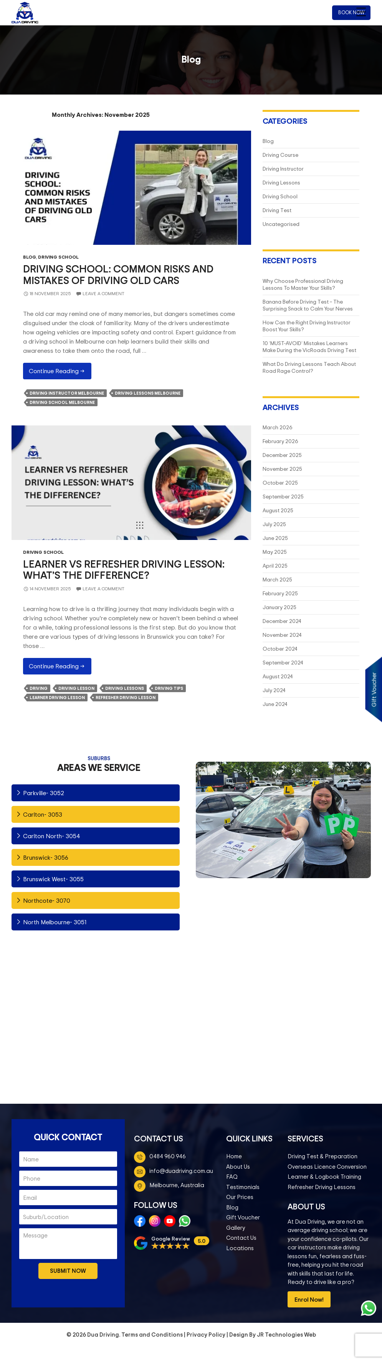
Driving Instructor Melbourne (67, 393)
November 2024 (282, 634)
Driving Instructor (283, 168)
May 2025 (275, 551)
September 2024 (283, 662)
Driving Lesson (76, 688)
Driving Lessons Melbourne (147, 393)
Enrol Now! (309, 1299)
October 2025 (280, 482)
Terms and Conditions (152, 1334)
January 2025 (279, 607)
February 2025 (280, 593)
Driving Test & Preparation (322, 1156)
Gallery (235, 1228)
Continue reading (60, 372)
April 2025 (275, 565)
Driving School (58, 257)
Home (234, 1156)
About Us (238, 1167)
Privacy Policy (206, 1334)
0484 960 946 (167, 1156)
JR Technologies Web (286, 1334)
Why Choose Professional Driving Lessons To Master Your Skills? (303, 284)
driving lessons (124, 688)
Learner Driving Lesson (57, 697)
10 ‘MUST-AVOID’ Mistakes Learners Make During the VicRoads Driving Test (309, 346)
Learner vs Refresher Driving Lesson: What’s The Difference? (124, 569)
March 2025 (277, 579)
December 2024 (282, 621)
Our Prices (239, 1197)
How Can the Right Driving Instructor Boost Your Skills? (307, 326)
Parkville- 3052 (43, 793)
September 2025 (283, 496)
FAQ (232, 1177)
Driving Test (277, 210)
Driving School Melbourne (62, 402)
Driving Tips (169, 688)
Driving (39, 688)
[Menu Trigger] (361, 11)
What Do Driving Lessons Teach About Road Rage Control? (309, 367)
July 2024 (274, 690)
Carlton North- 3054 (51, 836)
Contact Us (241, 1238)
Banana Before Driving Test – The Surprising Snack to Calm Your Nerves (308, 305)
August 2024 (278, 676)
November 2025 (282, 468)
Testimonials (243, 1187)
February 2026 (280, 441)
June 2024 (275, 704)
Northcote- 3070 (46, 900)
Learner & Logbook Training (324, 1177)
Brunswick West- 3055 (53, 879)
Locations (240, 1248)
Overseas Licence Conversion (327, 1167)
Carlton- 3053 (42, 814)
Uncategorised (281, 224)
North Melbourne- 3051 (54, 922)
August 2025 (278, 510)
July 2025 (274, 524)
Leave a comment (103, 293)
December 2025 (282, 454)
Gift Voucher (243, 1217)
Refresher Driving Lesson (125, 697)
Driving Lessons (281, 182)
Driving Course (280, 154)
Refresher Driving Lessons (322, 1187)
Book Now (351, 12)
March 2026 (278, 427)
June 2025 (275, 537)
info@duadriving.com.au (181, 1171)
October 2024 (280, 648)
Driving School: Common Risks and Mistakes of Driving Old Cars (118, 274)
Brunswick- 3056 (45, 857)
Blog (29, 257)
